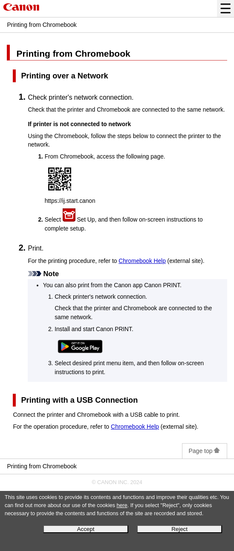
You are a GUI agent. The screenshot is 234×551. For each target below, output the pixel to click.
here (122, 505)
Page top (204, 450)
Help (142, 261)
